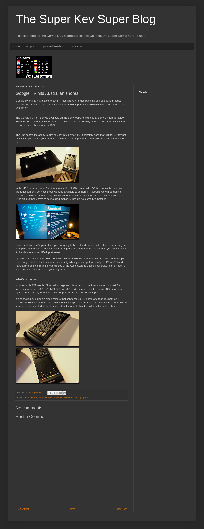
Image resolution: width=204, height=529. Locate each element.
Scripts (30, 46)
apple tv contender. (53, 397)
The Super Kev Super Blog (86, 18)
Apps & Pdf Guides (51, 46)
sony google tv (81, 397)
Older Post (121, 509)
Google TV (68, 397)
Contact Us (75, 46)
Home (16, 46)
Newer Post (23, 509)
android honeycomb (34, 397)
